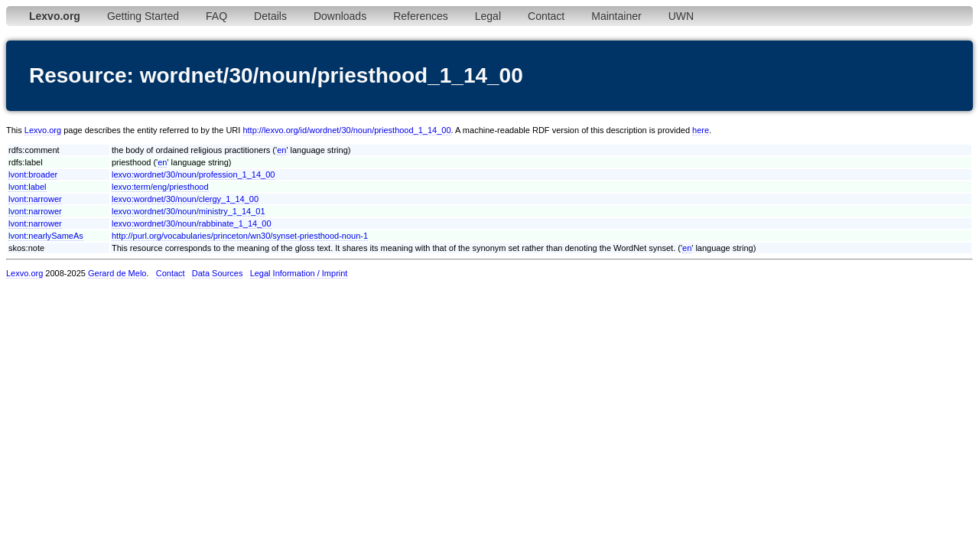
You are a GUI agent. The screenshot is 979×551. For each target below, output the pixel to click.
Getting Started (143, 16)
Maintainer (616, 16)
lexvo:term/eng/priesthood (160, 186)
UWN (681, 16)
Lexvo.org (42, 130)
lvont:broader (32, 174)
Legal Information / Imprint (299, 273)
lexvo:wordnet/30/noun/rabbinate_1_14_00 (192, 223)
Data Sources (217, 273)
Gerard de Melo (117, 273)
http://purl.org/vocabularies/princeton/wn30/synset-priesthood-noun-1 (240, 235)
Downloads (340, 16)
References (420, 16)
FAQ (216, 16)
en (281, 150)
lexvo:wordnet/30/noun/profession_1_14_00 (193, 174)
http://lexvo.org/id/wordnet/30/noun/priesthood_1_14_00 (346, 130)
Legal (488, 16)
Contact (546, 16)
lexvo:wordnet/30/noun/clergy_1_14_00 (185, 199)
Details (270, 16)
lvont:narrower (35, 199)
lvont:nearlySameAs (45, 235)
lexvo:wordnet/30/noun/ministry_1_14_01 (188, 211)
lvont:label (27, 186)
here (700, 130)
